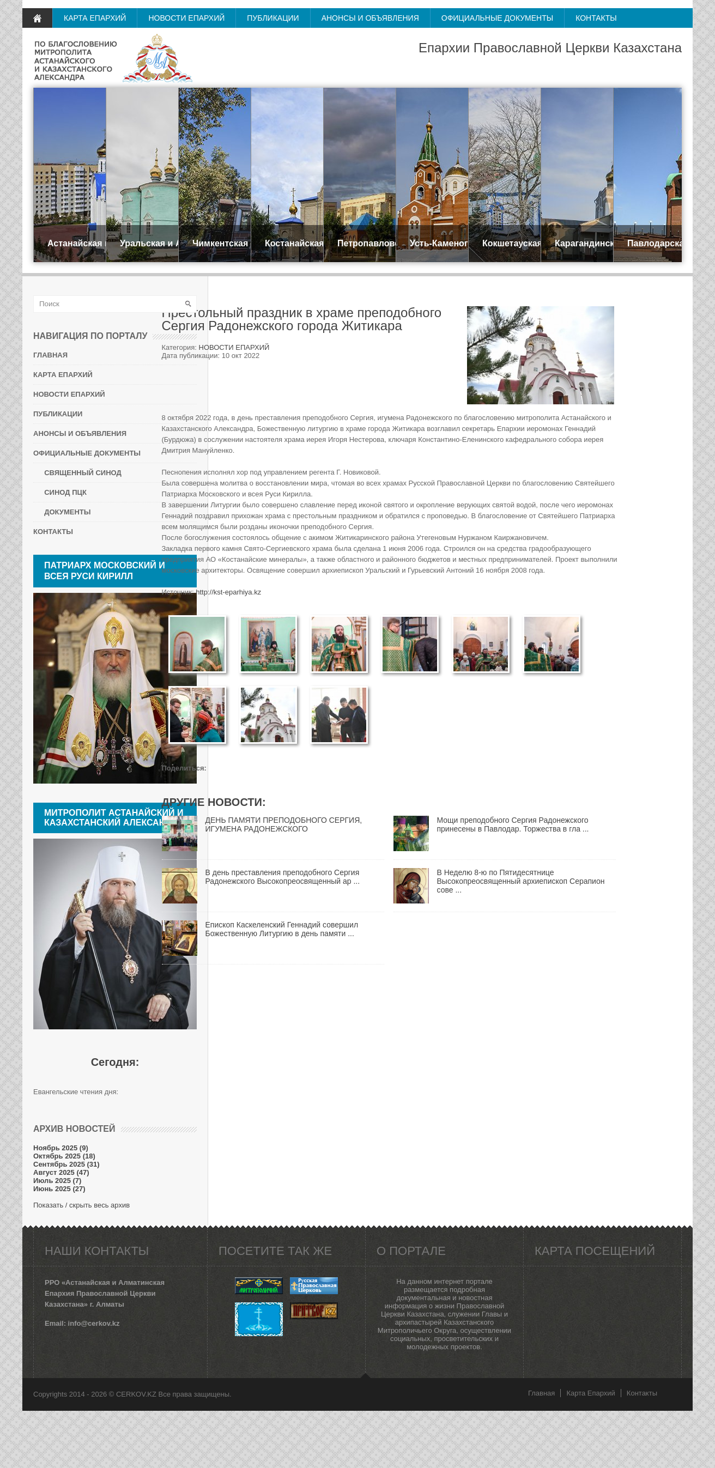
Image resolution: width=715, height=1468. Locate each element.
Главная (541, 1393)
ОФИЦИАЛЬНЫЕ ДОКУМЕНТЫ (497, 18)
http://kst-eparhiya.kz (228, 592)
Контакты (642, 1393)
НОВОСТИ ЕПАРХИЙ (186, 18)
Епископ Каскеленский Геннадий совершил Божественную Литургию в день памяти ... (282, 929)
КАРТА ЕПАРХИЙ (95, 18)
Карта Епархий (590, 1393)
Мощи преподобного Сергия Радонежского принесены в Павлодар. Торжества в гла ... (513, 824)
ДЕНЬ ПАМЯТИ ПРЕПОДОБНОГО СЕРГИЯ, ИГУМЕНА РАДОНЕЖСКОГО (283, 824)
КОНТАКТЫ (596, 18)
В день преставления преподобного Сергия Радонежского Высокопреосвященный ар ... (282, 876)
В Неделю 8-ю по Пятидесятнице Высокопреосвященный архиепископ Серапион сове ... (521, 881)
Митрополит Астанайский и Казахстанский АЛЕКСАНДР (114, 817)
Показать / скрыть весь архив (81, 1205)
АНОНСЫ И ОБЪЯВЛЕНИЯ (370, 18)
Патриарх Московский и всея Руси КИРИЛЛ (104, 571)
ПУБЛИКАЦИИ (273, 18)
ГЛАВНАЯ (37, 18)
